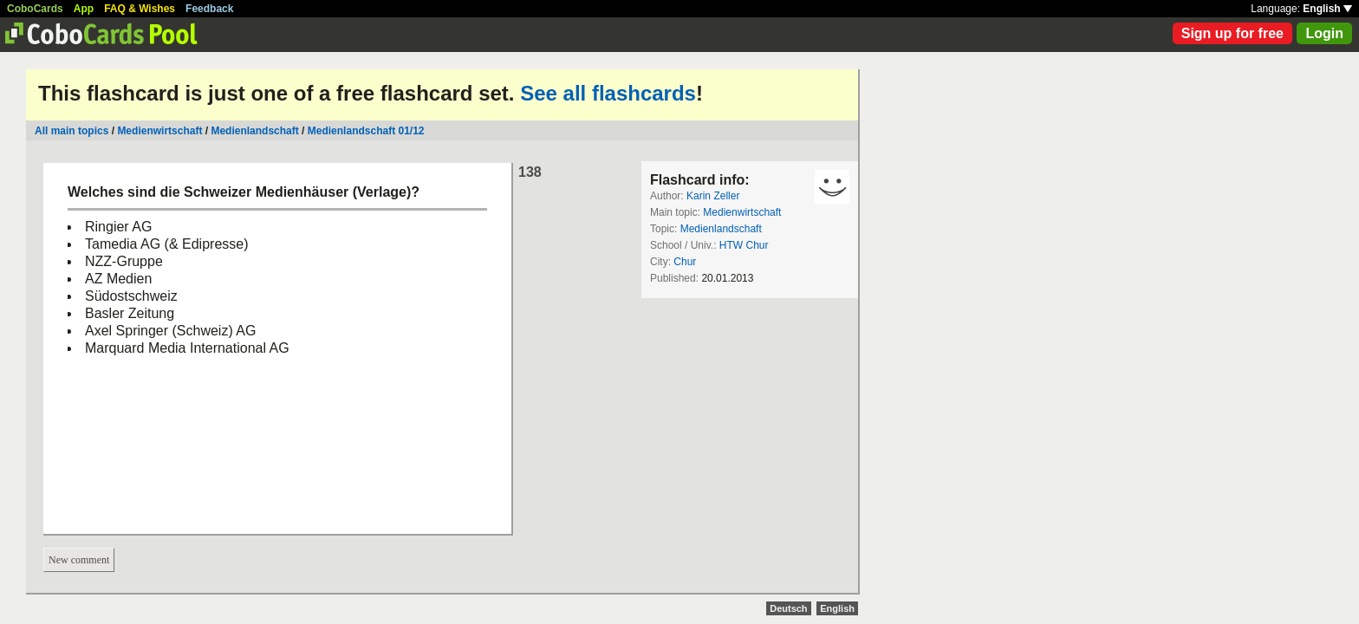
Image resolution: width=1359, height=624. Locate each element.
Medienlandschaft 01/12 (366, 131)
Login (1324, 33)
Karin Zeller (712, 196)
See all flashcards (608, 93)
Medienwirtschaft (159, 131)
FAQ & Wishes (139, 9)
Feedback (209, 9)
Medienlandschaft (254, 131)
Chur (684, 262)
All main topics (71, 131)
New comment (79, 560)
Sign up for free (1232, 33)
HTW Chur (744, 245)
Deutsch (788, 608)
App (84, 9)
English (1327, 9)
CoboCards (35, 9)
